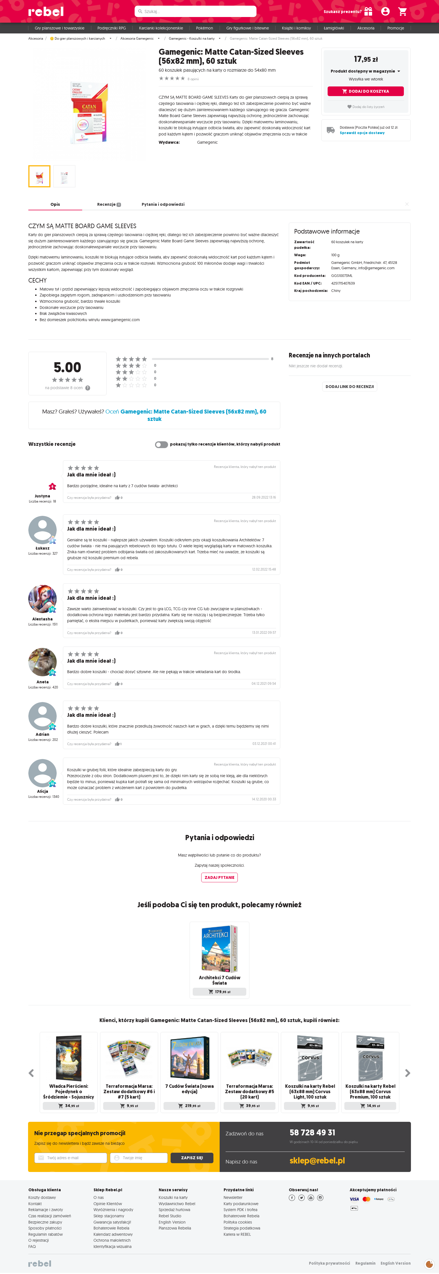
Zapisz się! (192, 1155)
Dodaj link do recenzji (350, 386)
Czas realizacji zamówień (49, 1212)
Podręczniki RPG (111, 28)
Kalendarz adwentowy (113, 1231)
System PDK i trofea (240, 1206)
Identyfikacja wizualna (113, 1243)
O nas (99, 1194)
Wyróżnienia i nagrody (113, 1206)
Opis (55, 204)
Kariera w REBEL (237, 1231)
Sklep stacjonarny (109, 1212)
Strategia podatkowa (242, 1225)
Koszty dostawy (42, 1194)
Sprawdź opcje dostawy (362, 132)
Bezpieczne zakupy (45, 1219)
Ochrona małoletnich (112, 1237)
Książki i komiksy (296, 28)
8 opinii (193, 79)
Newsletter (233, 1194)
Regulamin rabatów (45, 1231)
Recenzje (109, 204)
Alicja (42, 791)
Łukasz (43, 548)
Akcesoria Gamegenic (137, 39)
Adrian (42, 734)
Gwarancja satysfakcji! (112, 1219)
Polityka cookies (238, 1219)
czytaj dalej (303, 130)
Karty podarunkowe (241, 1200)
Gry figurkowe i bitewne (247, 28)
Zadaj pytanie (219, 877)
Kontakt (35, 1200)
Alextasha (42, 619)
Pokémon (204, 28)
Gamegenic (207, 138)
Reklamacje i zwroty (45, 1206)
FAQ (32, 1243)
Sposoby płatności (44, 1225)
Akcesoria (365, 28)
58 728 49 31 (312, 1129)
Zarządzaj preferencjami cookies (429, 1263)
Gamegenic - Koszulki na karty (192, 39)
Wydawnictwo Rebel (177, 1200)
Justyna (42, 496)
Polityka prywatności (329, 1260)
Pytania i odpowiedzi (163, 204)
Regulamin (365, 1260)
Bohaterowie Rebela (111, 1225)
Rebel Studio (170, 1212)
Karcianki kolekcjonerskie (161, 28)
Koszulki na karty (173, 1194)
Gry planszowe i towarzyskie (59, 28)
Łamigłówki (334, 28)
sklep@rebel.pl (317, 1157)
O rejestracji (38, 1237)
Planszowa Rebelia (175, 1225)
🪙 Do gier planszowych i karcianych (77, 39)
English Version (172, 1219)
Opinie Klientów (108, 1200)
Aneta (43, 682)
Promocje (395, 28)
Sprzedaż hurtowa (174, 1206)
